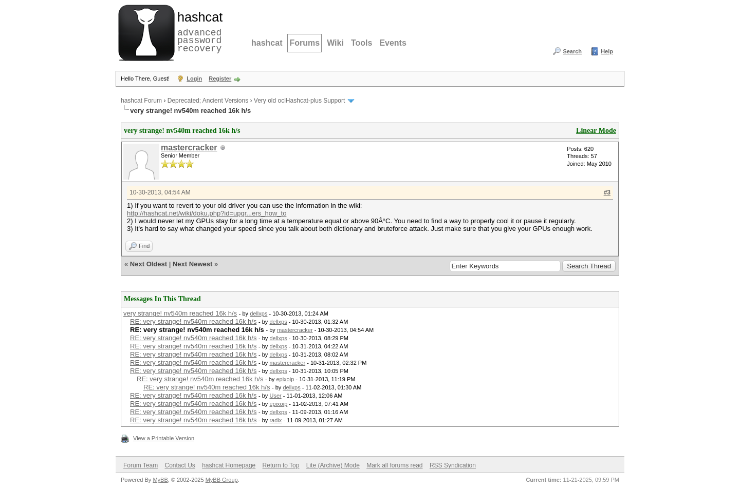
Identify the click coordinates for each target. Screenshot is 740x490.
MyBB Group (222, 480)
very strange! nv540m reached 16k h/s (180, 313)
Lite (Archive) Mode (333, 465)
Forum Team (140, 465)
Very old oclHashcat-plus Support (299, 100)
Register (220, 78)
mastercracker (189, 147)
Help (607, 51)
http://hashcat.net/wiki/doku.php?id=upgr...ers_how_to (206, 213)
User (275, 396)
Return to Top (281, 465)
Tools (361, 42)
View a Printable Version (163, 438)
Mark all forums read (394, 465)
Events (392, 42)
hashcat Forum (141, 100)
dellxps (258, 313)
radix (275, 420)
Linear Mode (596, 130)
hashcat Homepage (228, 465)
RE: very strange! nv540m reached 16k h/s (193, 321)
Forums (304, 42)
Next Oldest (148, 264)
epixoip (285, 379)
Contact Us (179, 465)
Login (194, 78)
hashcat (266, 42)
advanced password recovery (197, 31)
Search (572, 51)
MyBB (160, 480)
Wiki (335, 42)
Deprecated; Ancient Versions (208, 100)
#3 (607, 192)
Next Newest (192, 264)
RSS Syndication (453, 465)
